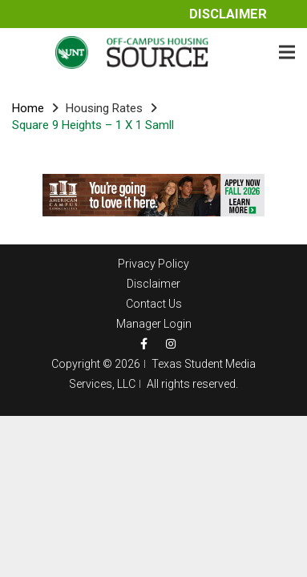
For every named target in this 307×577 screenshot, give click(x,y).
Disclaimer (228, 14)
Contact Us (154, 303)
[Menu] (287, 52)
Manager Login (154, 323)
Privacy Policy (153, 263)
